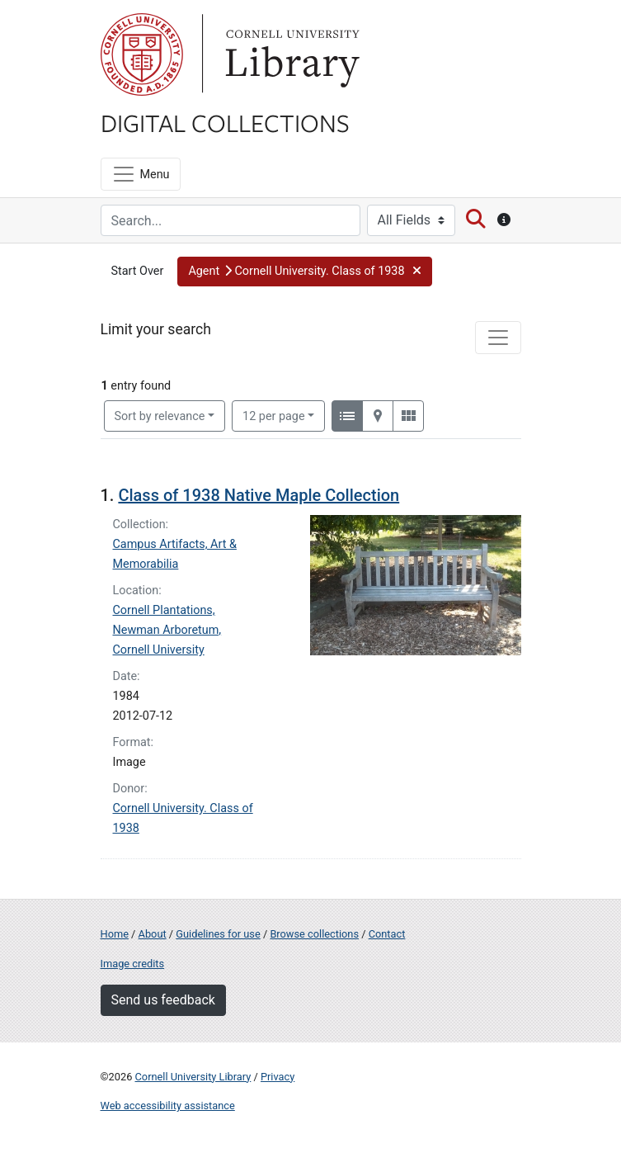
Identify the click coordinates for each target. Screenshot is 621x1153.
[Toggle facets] (498, 337)
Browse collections (314, 934)
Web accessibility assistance (168, 1105)
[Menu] (141, 174)
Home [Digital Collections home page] (115, 934)
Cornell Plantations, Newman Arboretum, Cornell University (167, 630)
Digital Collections (225, 122)
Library (290, 54)
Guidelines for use (218, 934)
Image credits (133, 963)
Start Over (137, 271)
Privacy (277, 1076)
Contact (387, 934)
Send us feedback (163, 1000)
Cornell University (142, 54)
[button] (304, 271)
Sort (160, 416)
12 (273, 415)
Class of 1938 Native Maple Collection (258, 495)
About (153, 934)
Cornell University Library (193, 1076)
